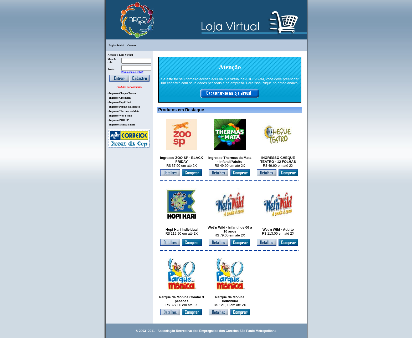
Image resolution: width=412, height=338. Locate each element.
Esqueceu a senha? (132, 72)
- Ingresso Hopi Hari (119, 102)
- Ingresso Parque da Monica (124, 106)
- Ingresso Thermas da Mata (124, 111)
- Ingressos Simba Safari (121, 124)
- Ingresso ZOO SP (118, 120)
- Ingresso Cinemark (119, 97)
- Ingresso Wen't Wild (120, 115)
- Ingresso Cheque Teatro (122, 93)
